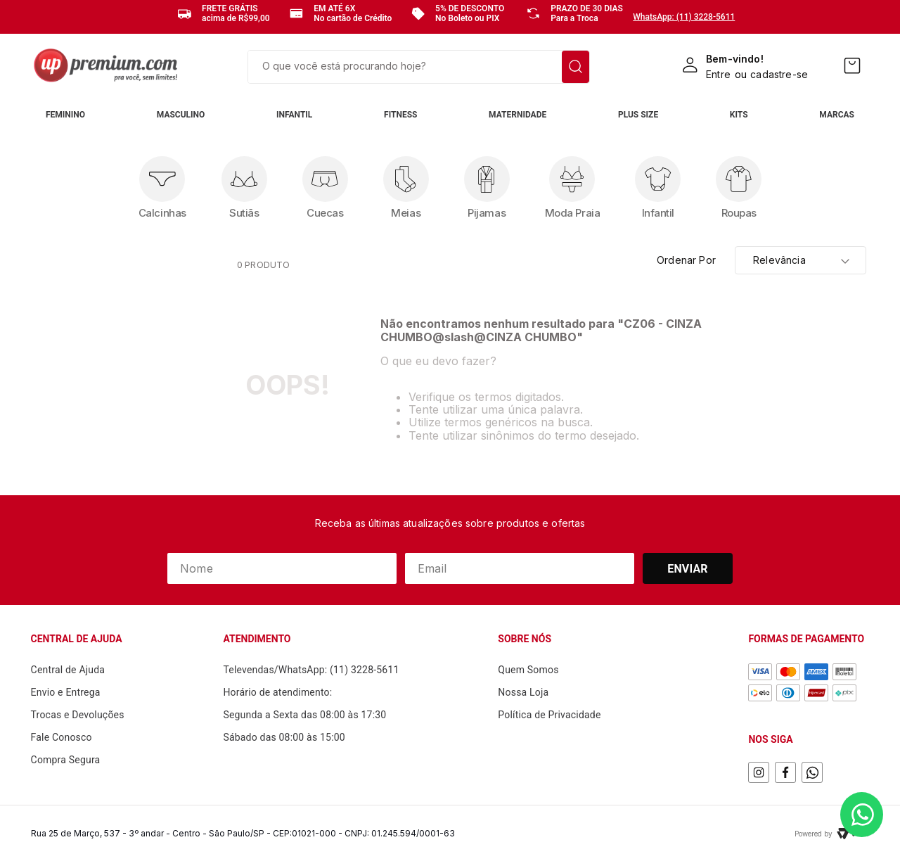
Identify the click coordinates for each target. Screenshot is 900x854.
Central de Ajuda (68, 669)
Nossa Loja (523, 692)
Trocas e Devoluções (77, 714)
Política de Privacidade (549, 714)
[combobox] (419, 67)
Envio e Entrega (66, 692)
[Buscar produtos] (575, 67)
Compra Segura (66, 759)
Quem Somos (528, 669)
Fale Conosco (61, 737)
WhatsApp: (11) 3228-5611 (684, 17)
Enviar (687, 568)
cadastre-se (779, 74)
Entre (718, 74)
